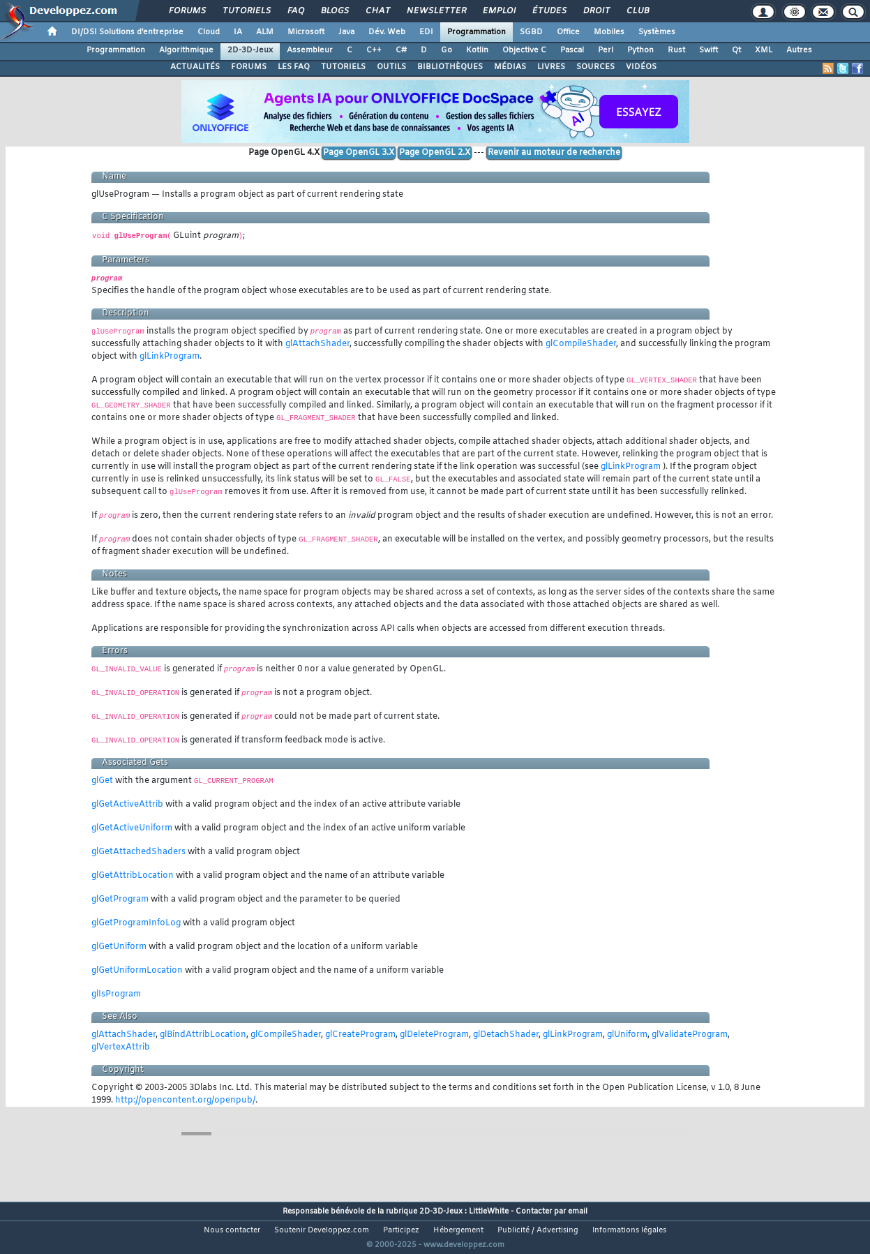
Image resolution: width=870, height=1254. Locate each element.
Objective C (524, 50)
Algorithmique (186, 50)
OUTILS (391, 67)
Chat (377, 11)
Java (346, 32)
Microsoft (305, 32)
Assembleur (310, 50)
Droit (595, 11)
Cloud (208, 32)
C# (401, 50)
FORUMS (249, 67)
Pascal (572, 50)
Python (640, 50)
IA (238, 32)
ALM (264, 32)
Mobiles (609, 32)
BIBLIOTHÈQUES (450, 67)
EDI (426, 32)
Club (637, 11)
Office (568, 32)
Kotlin (477, 50)
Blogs (334, 11)
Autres (799, 50)
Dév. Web (386, 32)
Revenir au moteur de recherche (554, 152)
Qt (736, 50)
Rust (676, 50)
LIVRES (551, 67)
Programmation (476, 32)
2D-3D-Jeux (250, 50)
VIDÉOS (641, 67)
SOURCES (595, 67)
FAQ (295, 11)
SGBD (531, 32)
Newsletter (436, 11)
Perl (605, 50)
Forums (187, 11)
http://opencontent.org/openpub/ (185, 1100)
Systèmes (656, 32)
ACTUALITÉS (195, 67)
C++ (374, 50)
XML (763, 50)
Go (446, 50)
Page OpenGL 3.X (358, 152)
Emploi (498, 11)
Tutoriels (245, 11)
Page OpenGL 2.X (434, 152)
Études (548, 11)
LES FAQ (294, 67)
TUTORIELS (343, 67)
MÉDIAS (510, 67)
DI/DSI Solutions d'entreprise (127, 32)
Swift (708, 50)
